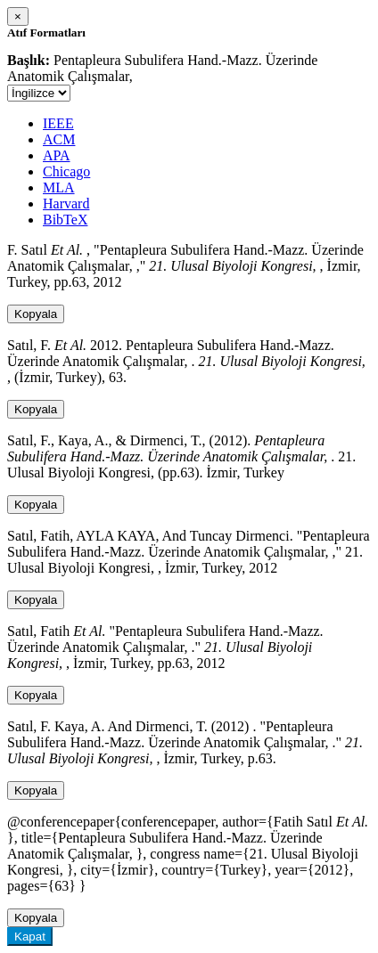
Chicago (66, 171)
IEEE (58, 123)
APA (56, 155)
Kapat (29, 936)
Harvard (66, 203)
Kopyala (35, 314)
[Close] (18, 16)
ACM (59, 139)
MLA (59, 187)
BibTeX (65, 219)
